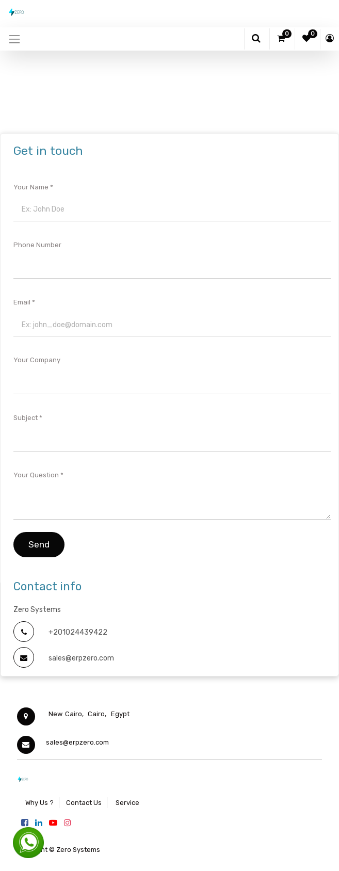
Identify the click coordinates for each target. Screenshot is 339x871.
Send (39, 544)
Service (126, 803)
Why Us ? (39, 803)
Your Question (36, 475)
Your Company (36, 360)
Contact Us (84, 803)
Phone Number (37, 245)
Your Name (31, 187)
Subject (25, 418)
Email (21, 302)
